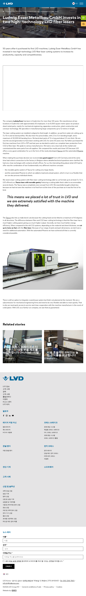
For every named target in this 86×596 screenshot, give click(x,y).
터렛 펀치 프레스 (49, 456)
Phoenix (80, 151)
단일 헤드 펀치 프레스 (51, 453)
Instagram (7, 415)
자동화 (46, 459)
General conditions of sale (31, 587)
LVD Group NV (13, 587)
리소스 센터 (7, 402)
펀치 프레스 (49, 446)
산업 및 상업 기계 (8, 499)
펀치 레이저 (48, 450)
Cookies (59, 587)
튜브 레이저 (6, 430)
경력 (4, 392)
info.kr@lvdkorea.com (11, 583)
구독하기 (8, 566)
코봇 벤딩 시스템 (49, 435)
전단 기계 (7, 467)
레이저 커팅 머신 (10, 422)
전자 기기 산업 (7, 513)
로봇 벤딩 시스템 (49, 427)
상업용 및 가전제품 (9, 502)
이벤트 (5, 399)
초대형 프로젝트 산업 (10, 519)
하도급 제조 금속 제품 (10, 521)
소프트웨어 (48, 467)
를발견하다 (7, 397)
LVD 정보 (6, 386)
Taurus (59, 151)
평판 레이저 (6, 427)
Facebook (3, 415)
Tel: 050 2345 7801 (67, 581)
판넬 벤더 (7, 446)
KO (77, 4)
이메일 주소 (7, 553)
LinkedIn (10, 415)
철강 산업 (6, 516)
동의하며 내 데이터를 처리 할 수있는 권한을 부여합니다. (34, 561)
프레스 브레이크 (50, 422)
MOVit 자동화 (7, 432)
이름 (4, 537)
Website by (10, 590)
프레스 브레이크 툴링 (51, 438)
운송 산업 (6, 507)
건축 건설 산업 (7, 491)
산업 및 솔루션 (9, 486)
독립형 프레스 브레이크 (51, 430)
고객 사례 (6, 389)
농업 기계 (6, 494)
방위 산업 (6, 496)
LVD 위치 (6, 404)
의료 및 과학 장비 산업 (10, 510)
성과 (4, 545)
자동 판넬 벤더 (7, 450)
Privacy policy (49, 587)
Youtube (13, 415)
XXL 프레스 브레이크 (51, 432)
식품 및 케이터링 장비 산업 (11, 505)
